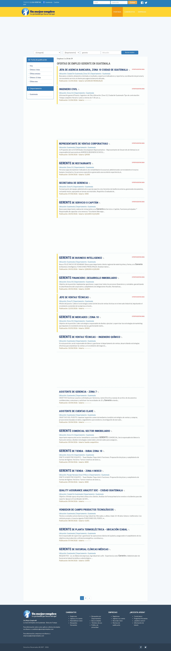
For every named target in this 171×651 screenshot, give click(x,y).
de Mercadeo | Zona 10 (80, 317)
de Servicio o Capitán (79, 202)
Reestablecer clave (76, 621)
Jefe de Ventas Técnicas (75, 297)
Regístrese (116, 616)
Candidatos (129, 12)
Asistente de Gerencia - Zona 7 (79, 391)
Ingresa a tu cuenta (76, 618)
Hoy (30, 66)
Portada (117, 12)
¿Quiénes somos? (139, 621)
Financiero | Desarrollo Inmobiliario (89, 277)
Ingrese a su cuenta (119, 618)
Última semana (34, 74)
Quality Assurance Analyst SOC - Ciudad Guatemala (92, 490)
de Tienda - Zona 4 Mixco (81, 470)
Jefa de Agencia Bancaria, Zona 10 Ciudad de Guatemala (94, 69)
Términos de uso (96, 623)
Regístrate (73, 616)
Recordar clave (117, 621)
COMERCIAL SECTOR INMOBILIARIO (85, 430)
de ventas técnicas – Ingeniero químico (90, 337)
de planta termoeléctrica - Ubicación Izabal (94, 529)
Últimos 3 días (34, 70)
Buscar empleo (129, 52)
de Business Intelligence (81, 257)
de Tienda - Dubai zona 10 (81, 451)
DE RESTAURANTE (76, 163)
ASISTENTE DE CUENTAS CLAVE (77, 411)
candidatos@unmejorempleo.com (42, 629)
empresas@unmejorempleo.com (33, 636)
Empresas (142, 12)
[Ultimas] (89, 598)
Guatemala (47, 2)
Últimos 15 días (34, 77)
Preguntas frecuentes (141, 618)
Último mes (33, 81)
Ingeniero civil (69, 89)
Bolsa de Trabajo (51, 623)
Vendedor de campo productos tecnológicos (87, 509)
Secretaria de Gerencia (74, 182)
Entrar (132, 2)
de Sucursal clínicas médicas (85, 549)
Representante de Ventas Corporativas (84, 143)
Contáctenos (138, 616)
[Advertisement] (85, 34)
